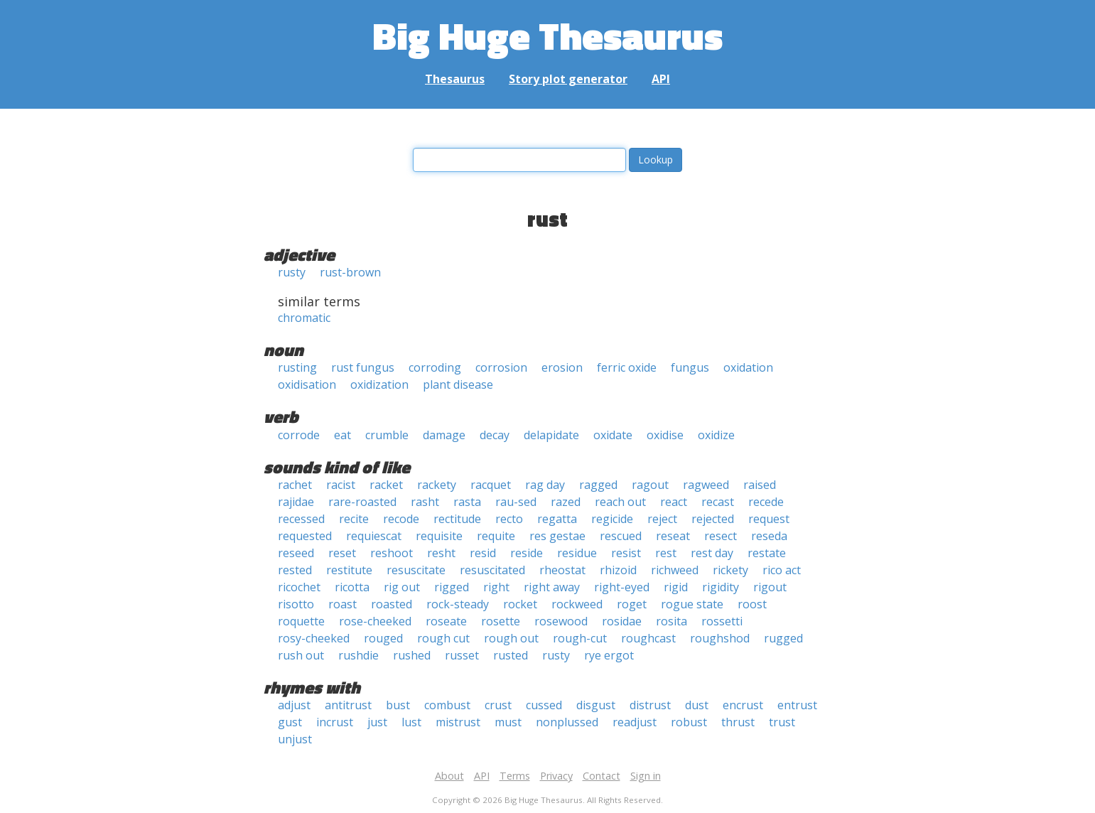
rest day (712, 553)
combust (447, 705)
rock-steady (457, 604)
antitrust (348, 705)
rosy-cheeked (314, 638)
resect (720, 536)
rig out (402, 587)
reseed (296, 553)
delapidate (551, 435)
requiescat (373, 536)
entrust (797, 705)
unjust (295, 739)
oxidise (665, 435)
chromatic (304, 317)
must (508, 722)
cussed (544, 705)
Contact (601, 775)
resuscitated (492, 570)
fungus (690, 367)
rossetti (722, 621)
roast (342, 604)
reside (526, 553)
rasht (425, 502)
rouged (383, 638)
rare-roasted (362, 502)
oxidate (612, 435)
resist (626, 553)
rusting (297, 367)
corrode (299, 435)
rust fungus (362, 367)
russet (462, 655)
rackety (436, 484)
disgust (595, 705)
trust (782, 722)
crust (498, 705)
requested (305, 536)
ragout (650, 484)
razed (566, 502)
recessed (301, 519)
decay (494, 435)
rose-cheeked (375, 621)
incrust (334, 722)
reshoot (391, 553)
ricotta (352, 587)
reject (662, 519)
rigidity (720, 587)
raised (759, 484)
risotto (296, 604)
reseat (673, 536)
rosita (671, 621)
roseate (446, 621)
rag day (545, 484)
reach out (620, 502)
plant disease (458, 384)
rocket (520, 604)
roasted (391, 604)
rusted (510, 655)
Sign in (645, 775)
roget (632, 604)
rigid (676, 587)
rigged (451, 587)
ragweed (706, 484)
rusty (292, 272)
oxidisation (307, 384)
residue (577, 553)
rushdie (358, 655)
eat (342, 435)
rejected (712, 519)
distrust (650, 705)
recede (766, 502)
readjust (635, 722)
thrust (738, 722)
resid (483, 553)
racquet (490, 484)
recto (509, 519)
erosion (562, 367)
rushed (412, 655)
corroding (435, 367)
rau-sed (515, 502)
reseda (769, 536)
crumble (387, 435)
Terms (515, 775)
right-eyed (621, 587)
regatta (557, 519)
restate (767, 553)
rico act (781, 570)
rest (665, 553)
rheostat (562, 570)
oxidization (379, 384)
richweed (674, 570)
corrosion (501, 367)
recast (717, 502)
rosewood (561, 621)
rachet (295, 484)
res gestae (557, 536)
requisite (439, 536)
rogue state (692, 604)
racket (386, 484)
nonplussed (567, 722)
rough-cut (580, 638)
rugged (783, 638)
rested (295, 570)
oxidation (748, 367)
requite (496, 536)
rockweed (577, 604)
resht (441, 553)
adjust (294, 705)
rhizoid (618, 570)
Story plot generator (568, 79)
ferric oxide (627, 367)
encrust (743, 705)
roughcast (648, 638)
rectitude (457, 519)
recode (401, 519)
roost (752, 604)
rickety (730, 570)
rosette (500, 621)
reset (342, 553)
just (377, 722)
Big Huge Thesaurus (547, 35)
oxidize (716, 435)
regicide (612, 519)
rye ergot (609, 655)
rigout (770, 587)
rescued (621, 536)
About (449, 775)
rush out (301, 655)
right (496, 587)
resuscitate (416, 570)
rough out (511, 638)
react (673, 502)
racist (340, 484)
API (661, 79)
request (768, 519)
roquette (301, 621)
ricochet (299, 587)
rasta (467, 502)
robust (689, 722)
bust (398, 705)
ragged (598, 484)
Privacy (556, 775)
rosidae (622, 621)
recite (354, 519)
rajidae (296, 502)
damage (444, 435)
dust (696, 705)
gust (290, 722)
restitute (349, 570)
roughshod (720, 638)
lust (411, 722)
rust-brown (350, 272)
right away (552, 587)
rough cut (443, 638)
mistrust (458, 722)
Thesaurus (455, 79)
